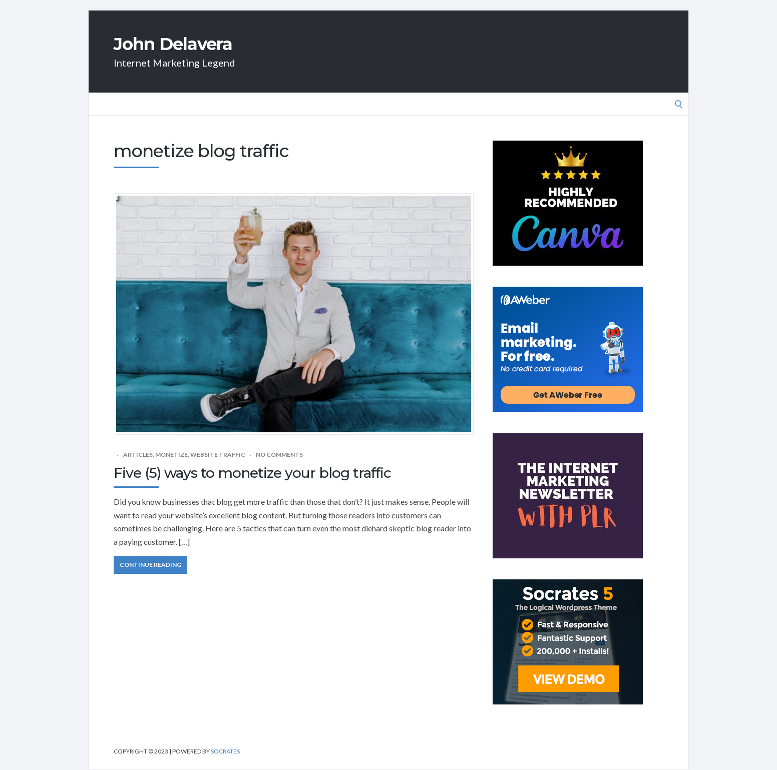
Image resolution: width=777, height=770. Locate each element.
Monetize (171, 454)
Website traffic (217, 454)
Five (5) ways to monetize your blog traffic (252, 472)
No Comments (279, 454)
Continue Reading (150, 564)
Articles (138, 454)
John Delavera (173, 44)
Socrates (225, 751)
